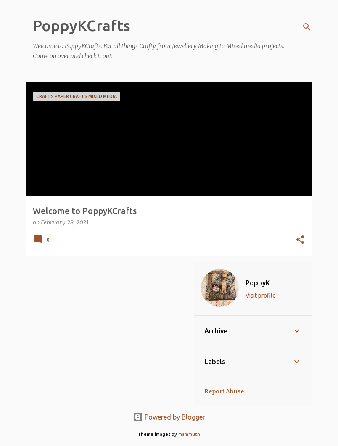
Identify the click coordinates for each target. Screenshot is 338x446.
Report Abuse (224, 391)
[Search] (307, 27)
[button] (300, 240)
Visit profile (261, 295)
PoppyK (258, 283)
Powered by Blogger (169, 417)
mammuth (189, 434)
